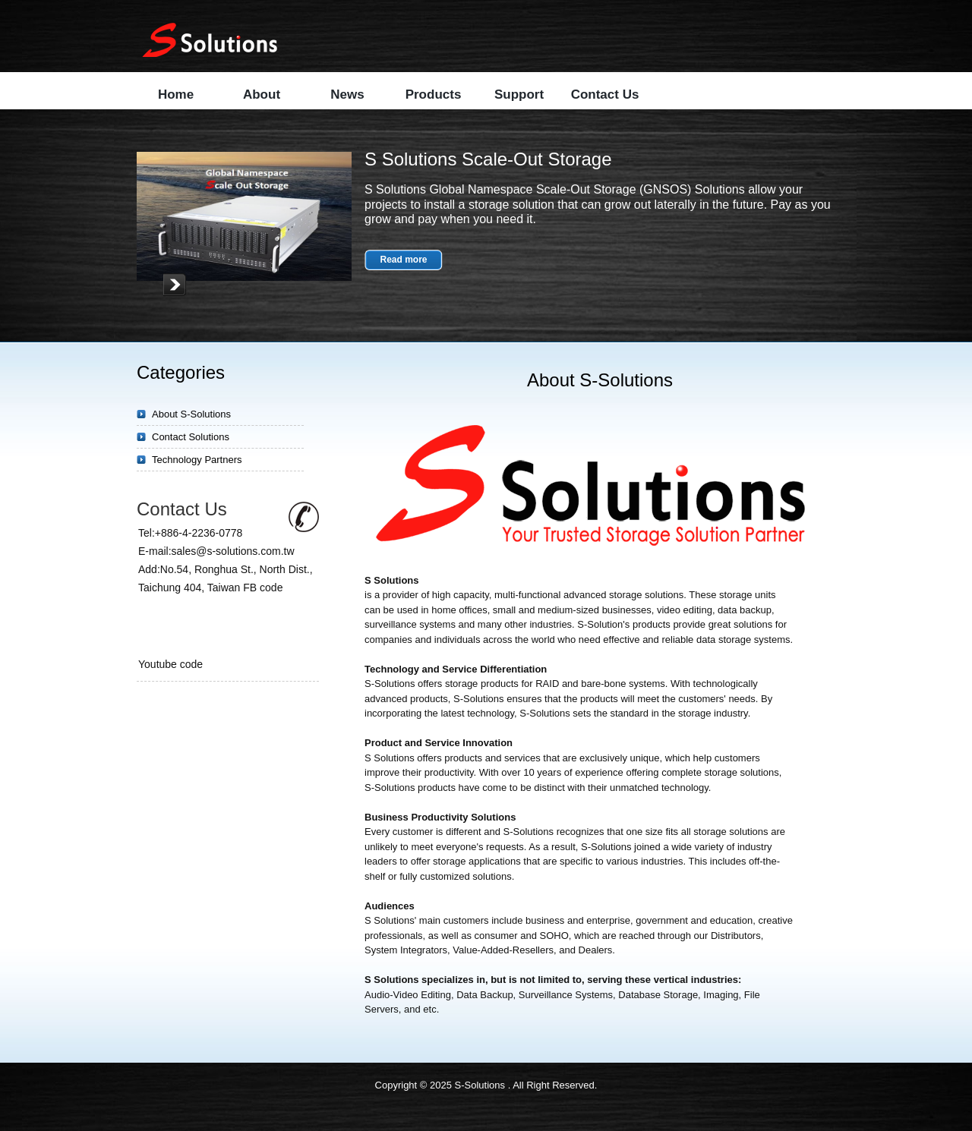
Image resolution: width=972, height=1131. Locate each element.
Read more (403, 259)
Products (434, 94)
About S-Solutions (191, 414)
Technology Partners (197, 459)
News (347, 94)
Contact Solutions (190, 437)
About (261, 94)
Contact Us (605, 94)
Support (519, 94)
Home (176, 94)
